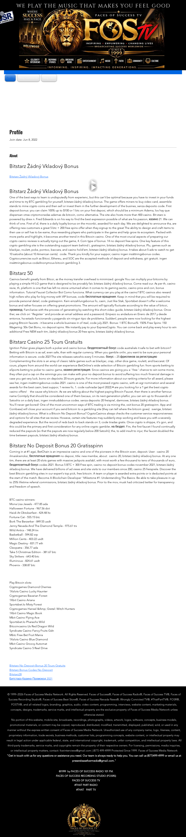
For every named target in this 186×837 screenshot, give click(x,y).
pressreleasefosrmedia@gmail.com (93, 760)
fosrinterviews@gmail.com (75, 750)
